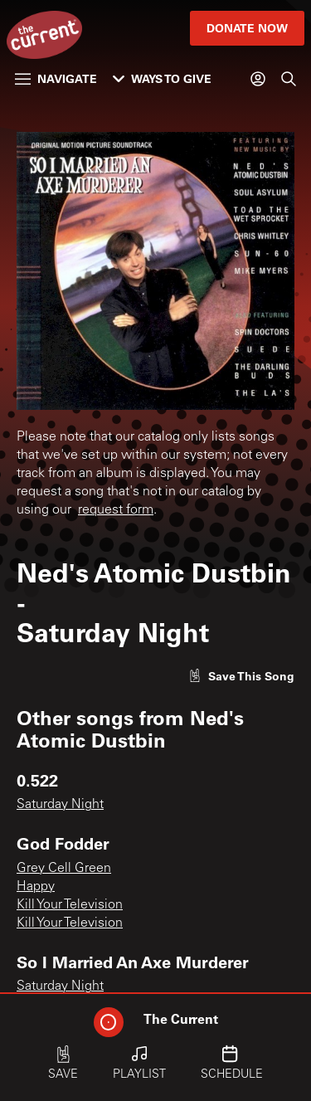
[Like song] (241, 675)
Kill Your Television (70, 905)
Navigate (56, 78)
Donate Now (247, 28)
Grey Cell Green (64, 868)
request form (115, 510)
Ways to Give (162, 78)
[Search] (289, 79)
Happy (36, 887)
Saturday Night (60, 804)
